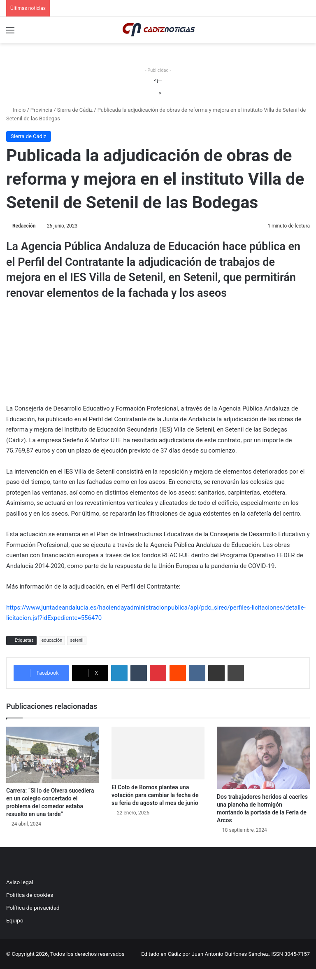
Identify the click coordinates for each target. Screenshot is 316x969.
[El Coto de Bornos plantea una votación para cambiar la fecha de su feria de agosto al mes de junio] (158, 753)
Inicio (16, 110)
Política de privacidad (33, 907)
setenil (76, 640)
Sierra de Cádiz (75, 110)
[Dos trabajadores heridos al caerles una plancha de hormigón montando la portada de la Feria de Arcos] (263, 758)
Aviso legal (19, 882)
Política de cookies (29, 895)
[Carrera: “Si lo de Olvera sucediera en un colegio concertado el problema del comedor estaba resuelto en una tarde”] (52, 755)
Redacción (23, 226)
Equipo (14, 920)
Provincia (41, 110)
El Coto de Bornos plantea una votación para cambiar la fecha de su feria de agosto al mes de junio (155, 795)
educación (52, 640)
